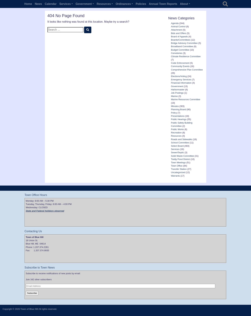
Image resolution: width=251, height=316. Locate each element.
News (38, 3)
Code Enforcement (180, 63)
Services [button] (65, 3)
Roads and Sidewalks (181, 139)
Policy (174, 112)
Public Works (177, 129)
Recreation (176, 132)
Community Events (180, 66)
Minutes (175, 106)
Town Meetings (178, 162)
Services (175, 149)
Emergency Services (181, 79)
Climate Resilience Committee (186, 56)
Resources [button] (104, 3)
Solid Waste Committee (182, 156)
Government (177, 86)
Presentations (178, 116)
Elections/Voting (179, 76)
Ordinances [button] (123, 3)
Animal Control (178, 26)
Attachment (176, 30)
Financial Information (181, 83)
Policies (141, 3)
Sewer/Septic (177, 152)
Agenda (175, 23)
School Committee (180, 142)
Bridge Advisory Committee (184, 43)
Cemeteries (176, 53)
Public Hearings (179, 119)
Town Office (177, 165)
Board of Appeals (179, 36)
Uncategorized (178, 172)
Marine (174, 96)
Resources (176, 136)
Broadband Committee (182, 46)
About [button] (184, 3)
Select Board (177, 146)
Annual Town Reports (163, 3)
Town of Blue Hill (29, 309)
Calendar (50, 3)
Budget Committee (180, 50)
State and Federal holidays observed (45, 211)
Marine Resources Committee (185, 99)
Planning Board (178, 109)
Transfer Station (179, 169)
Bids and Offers (178, 33)
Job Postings (177, 93)
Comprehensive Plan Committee (187, 69)
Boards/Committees (180, 40)
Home (28, 3)
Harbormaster (178, 89)
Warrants (175, 175)
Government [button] (84, 3)
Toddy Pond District (180, 159)
